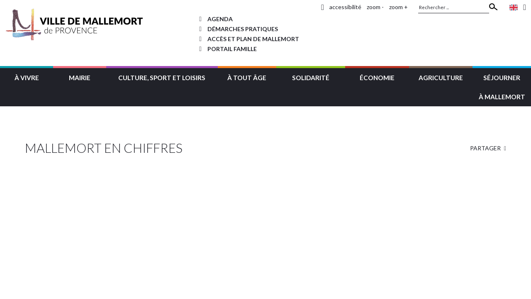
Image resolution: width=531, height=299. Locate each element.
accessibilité (345, 6)
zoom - (375, 6)
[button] (26, 76)
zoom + (398, 6)
